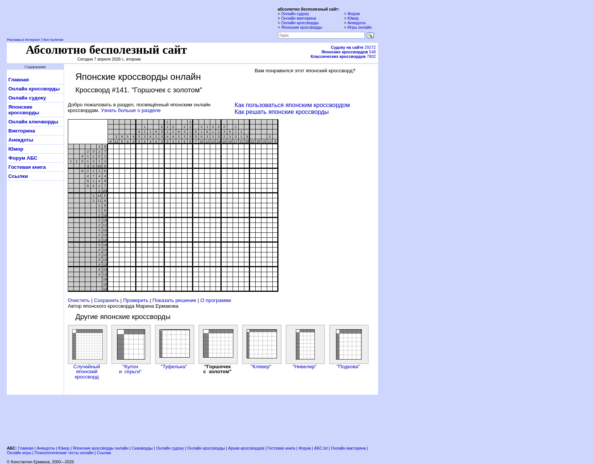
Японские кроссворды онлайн (100, 448)
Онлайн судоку (295, 13)
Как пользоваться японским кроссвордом (292, 105)
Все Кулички (53, 40)
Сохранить (106, 300)
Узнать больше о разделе (131, 110)
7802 (343, 56)
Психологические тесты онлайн (64, 452)
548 (348, 52)
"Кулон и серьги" (130, 349)
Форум (353, 13)
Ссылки (18, 176)
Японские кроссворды (301, 27)
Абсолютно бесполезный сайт (106, 49)
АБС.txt (321, 448)
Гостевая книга (27, 167)
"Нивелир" (305, 347)
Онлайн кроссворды (300, 22)
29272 (353, 47)
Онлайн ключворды (33, 122)
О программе (215, 300)
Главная (18, 80)
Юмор (353, 18)
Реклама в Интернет (23, 40)
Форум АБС (23, 158)
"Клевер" (261, 347)
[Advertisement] (192, 419)
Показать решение (175, 300)
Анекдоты (356, 22)
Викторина (21, 131)
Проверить (135, 300)
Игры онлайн (359, 27)
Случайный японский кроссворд (87, 352)
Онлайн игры (19, 452)
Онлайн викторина (298, 18)
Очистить (79, 300)
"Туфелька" (174, 347)
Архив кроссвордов (246, 448)
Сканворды (142, 448)
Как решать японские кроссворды (281, 112)
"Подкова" (348, 347)
